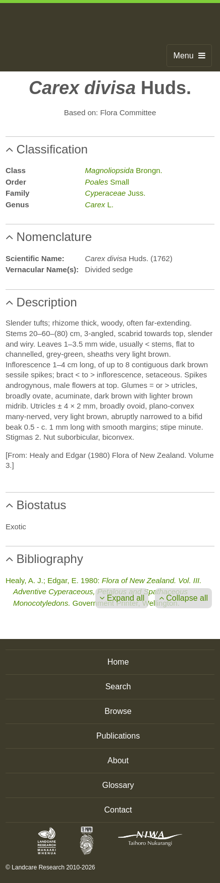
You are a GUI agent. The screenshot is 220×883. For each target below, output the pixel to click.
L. (99, 204)
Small (107, 182)
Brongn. (123, 170)
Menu (189, 55)
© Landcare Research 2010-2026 (50, 867)
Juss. (115, 193)
